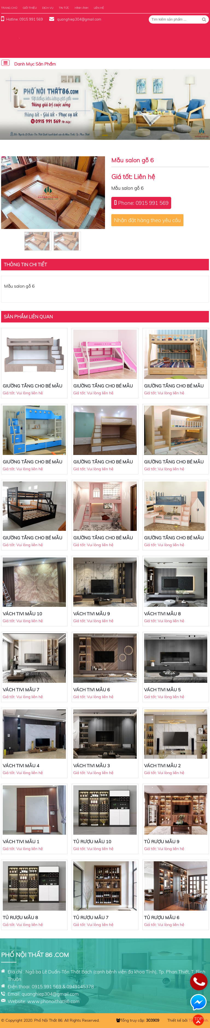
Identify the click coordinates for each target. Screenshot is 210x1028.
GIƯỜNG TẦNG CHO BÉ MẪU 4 (174, 464)
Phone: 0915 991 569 (143, 203)
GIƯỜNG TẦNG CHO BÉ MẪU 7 (174, 388)
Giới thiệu (30, 8)
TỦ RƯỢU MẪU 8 (20, 917)
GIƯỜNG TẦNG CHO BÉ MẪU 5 (103, 464)
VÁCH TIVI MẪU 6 (91, 689)
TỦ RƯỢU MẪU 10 (92, 841)
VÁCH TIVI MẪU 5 (162, 689)
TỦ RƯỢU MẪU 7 (91, 917)
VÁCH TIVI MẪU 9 (91, 613)
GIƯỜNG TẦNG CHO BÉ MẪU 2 (103, 540)
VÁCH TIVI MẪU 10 (22, 613)
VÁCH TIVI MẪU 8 (162, 613)
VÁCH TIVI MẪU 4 (21, 765)
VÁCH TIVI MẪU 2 (162, 765)
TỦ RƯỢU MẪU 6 (161, 917)
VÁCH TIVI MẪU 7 (21, 689)
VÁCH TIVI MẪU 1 (21, 841)
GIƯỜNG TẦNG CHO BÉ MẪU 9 (32, 388)
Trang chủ (9, 8)
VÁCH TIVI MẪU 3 (91, 765)
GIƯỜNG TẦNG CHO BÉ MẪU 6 (32, 464)
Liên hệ (99, 8)
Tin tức (64, 8)
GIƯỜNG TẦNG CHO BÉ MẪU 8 (103, 388)
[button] (105, 135)
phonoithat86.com (60, 1001)
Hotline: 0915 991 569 (24, 19)
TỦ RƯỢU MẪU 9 (161, 841)
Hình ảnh (81, 8)
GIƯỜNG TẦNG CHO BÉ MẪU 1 (174, 540)
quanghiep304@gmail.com (78, 19)
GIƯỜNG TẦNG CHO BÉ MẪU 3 (32, 540)
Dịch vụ (47, 8)
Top (198, 1018)
